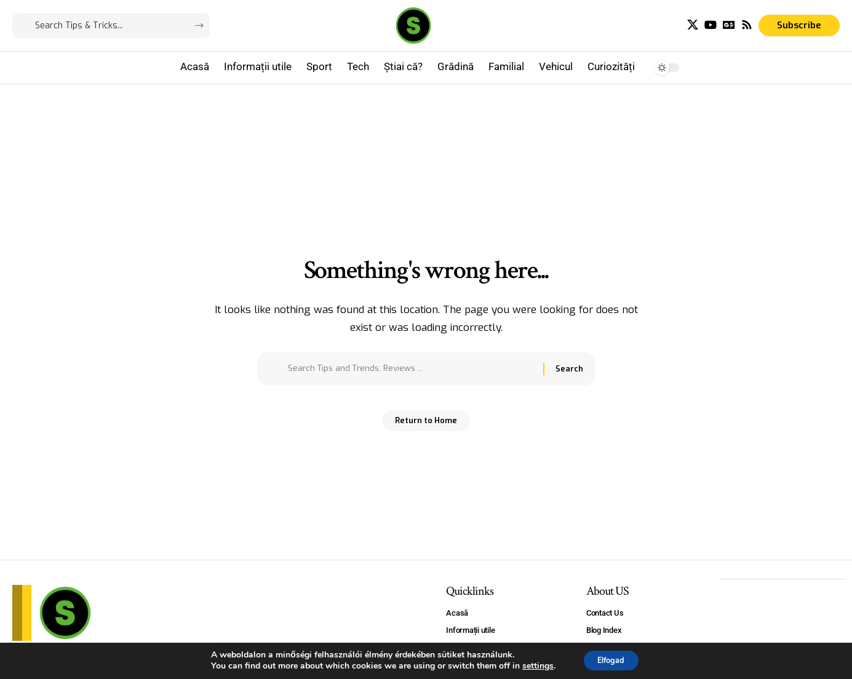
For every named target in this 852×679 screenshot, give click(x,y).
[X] (692, 24)
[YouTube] (710, 24)
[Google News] (729, 24)
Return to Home (426, 425)
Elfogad (611, 659)
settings (531, 665)
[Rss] (746, 24)
